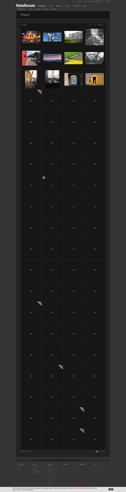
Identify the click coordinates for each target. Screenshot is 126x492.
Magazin (59, 6)
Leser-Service (52, 474)
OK (111, 489)
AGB (50, 486)
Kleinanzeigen (52, 478)
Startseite (19, 460)
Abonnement (51, 468)
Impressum (84, 460)
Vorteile (53, 9)
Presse (50, 483)
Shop (85, 6)
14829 (31, 460)
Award (51, 6)
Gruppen (38, 9)
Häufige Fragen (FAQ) (38, 473)
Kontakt (51, 484)
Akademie (76, 6)
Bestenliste (35, 469)
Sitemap (106, 460)
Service (46, 9)
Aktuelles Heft (51, 466)
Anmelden (79, 1)
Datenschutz (92, 460)
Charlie (24, 25)
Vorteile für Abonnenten (53, 469)
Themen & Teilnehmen (38, 466)
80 (100, 25)
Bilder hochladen (88, 1)
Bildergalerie (21, 9)
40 (98, 25)
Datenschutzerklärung (78, 488)
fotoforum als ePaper (52, 471)
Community (42, 6)
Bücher (67, 6)
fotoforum (50, 479)
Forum (30, 9)
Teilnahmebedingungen (38, 471)
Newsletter (99, 460)
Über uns (51, 481)
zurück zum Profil (26, 451)
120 (103, 25)
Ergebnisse (35, 468)
